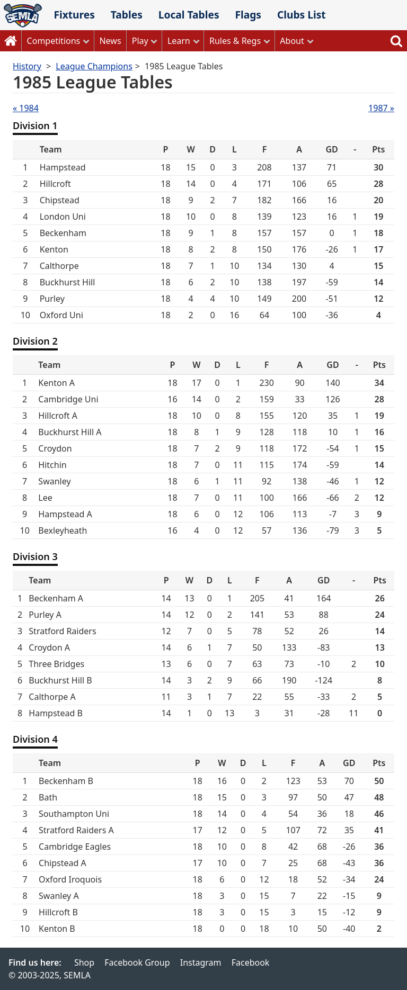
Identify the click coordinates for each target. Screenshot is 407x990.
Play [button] (140, 41)
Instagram (201, 962)
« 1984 (26, 108)
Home (10, 40)
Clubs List (301, 14)
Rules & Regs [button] (235, 41)
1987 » (381, 108)
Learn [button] (178, 41)
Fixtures (74, 14)
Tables (127, 14)
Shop (84, 962)
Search (396, 40)
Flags (248, 14)
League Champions (94, 66)
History (27, 66)
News (110, 41)
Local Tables (188, 14)
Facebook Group (137, 962)
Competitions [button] (54, 41)
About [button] (292, 41)
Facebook (251, 962)
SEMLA (23, 16)
